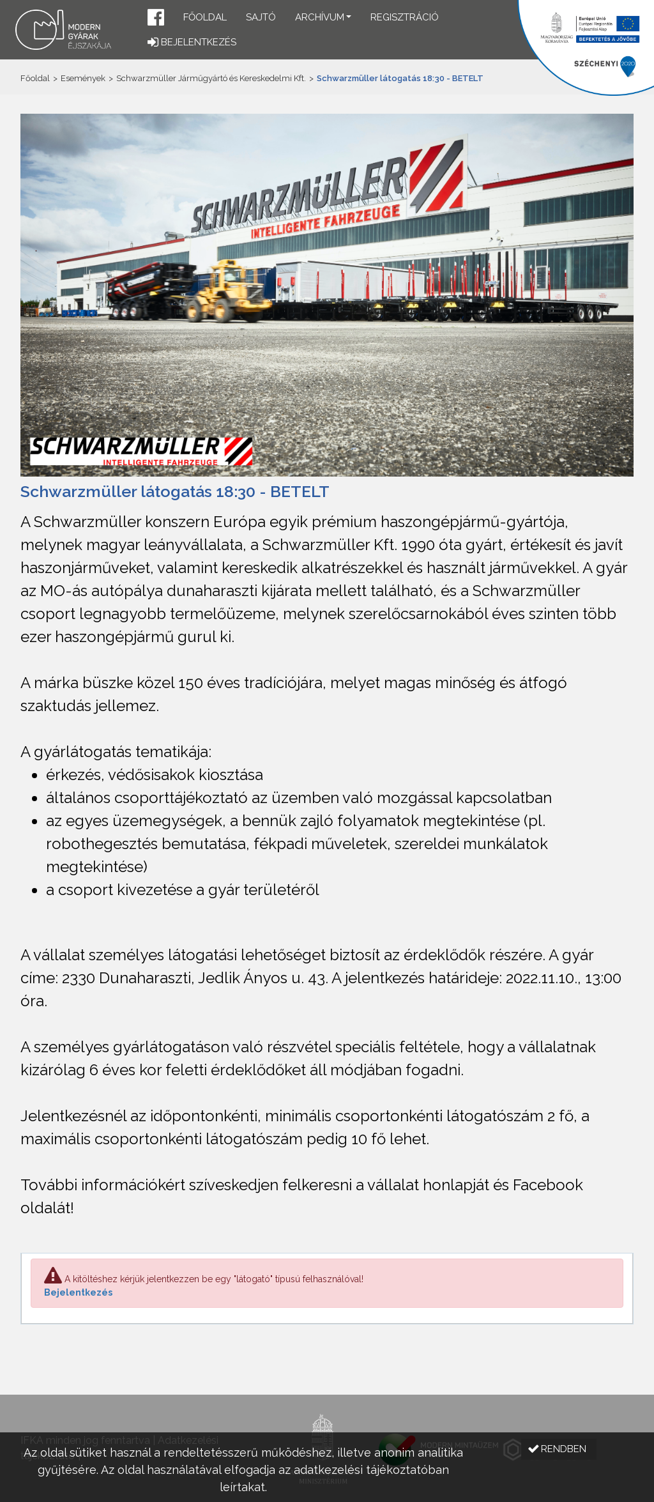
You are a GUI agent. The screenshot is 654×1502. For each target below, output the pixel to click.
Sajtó (261, 17)
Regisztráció (404, 17)
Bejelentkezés (78, 1292)
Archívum (319, 17)
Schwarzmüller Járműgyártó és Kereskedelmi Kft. (211, 78)
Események (83, 78)
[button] (156, 19)
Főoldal (205, 17)
